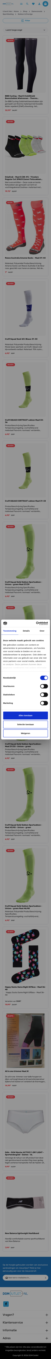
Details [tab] (26, 631)
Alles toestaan (26, 715)
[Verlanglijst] (33, 4)
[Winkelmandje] (45, 4)
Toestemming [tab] (9, 631)
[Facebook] (6, 1304)
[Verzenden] (45, 1278)
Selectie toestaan (25, 724)
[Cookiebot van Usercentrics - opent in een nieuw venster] (36, 623)
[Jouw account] (39, 4)
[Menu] (21, 4)
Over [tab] (42, 631)
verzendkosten (37, 1347)
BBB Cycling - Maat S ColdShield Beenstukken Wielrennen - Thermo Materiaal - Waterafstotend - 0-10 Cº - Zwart (25, 97)
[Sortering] (25, 30)
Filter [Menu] (25, 20)
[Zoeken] (27, 4)
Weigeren (25, 733)
